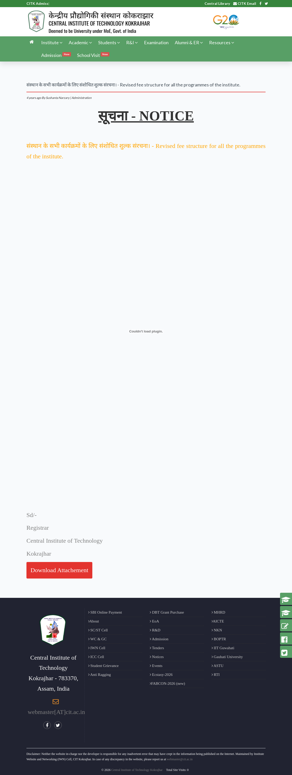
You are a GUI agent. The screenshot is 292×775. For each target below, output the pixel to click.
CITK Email (244, 3)
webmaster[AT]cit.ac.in (56, 712)
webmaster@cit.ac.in (180, 759)
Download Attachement (59, 570)
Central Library (217, 3)
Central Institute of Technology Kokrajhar (137, 770)
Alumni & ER (189, 42)
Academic (80, 42)
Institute (52, 42)
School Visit (93, 55)
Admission (56, 55)
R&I (132, 42)
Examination (156, 42)
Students (109, 42)
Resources (221, 42)
